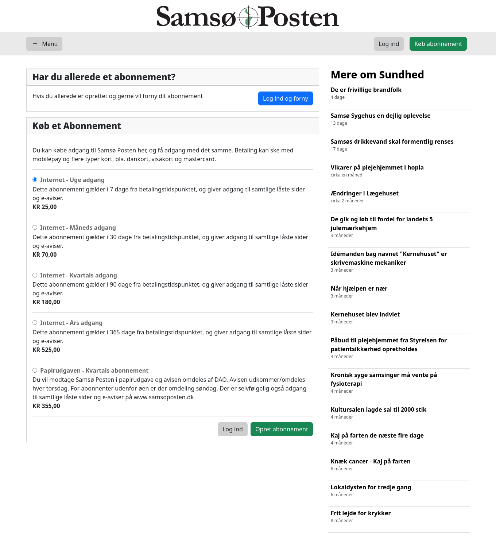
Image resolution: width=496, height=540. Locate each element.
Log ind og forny (285, 98)
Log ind (232, 429)
